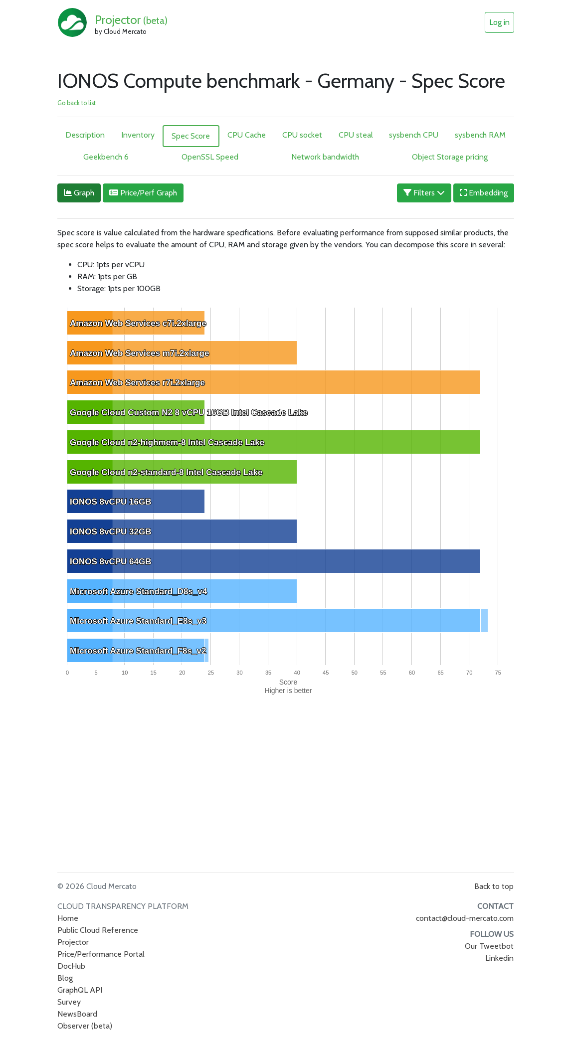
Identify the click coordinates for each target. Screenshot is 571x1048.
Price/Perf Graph (143, 192)
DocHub (71, 966)
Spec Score (191, 136)
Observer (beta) (84, 1026)
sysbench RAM (480, 135)
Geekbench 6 (106, 157)
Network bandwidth (325, 157)
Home (67, 918)
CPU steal (356, 135)
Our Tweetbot (489, 946)
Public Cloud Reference (97, 930)
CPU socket (302, 135)
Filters (424, 192)
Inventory (138, 135)
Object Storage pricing (450, 157)
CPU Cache (246, 135)
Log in (499, 22)
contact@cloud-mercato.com (465, 918)
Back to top (494, 886)
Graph (79, 192)
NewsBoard (77, 1014)
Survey (69, 1002)
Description (85, 135)
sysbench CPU (413, 135)
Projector (131, 19)
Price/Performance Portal (101, 954)
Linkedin (499, 958)
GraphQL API (79, 990)
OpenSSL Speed (210, 157)
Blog (65, 978)
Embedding (484, 192)
